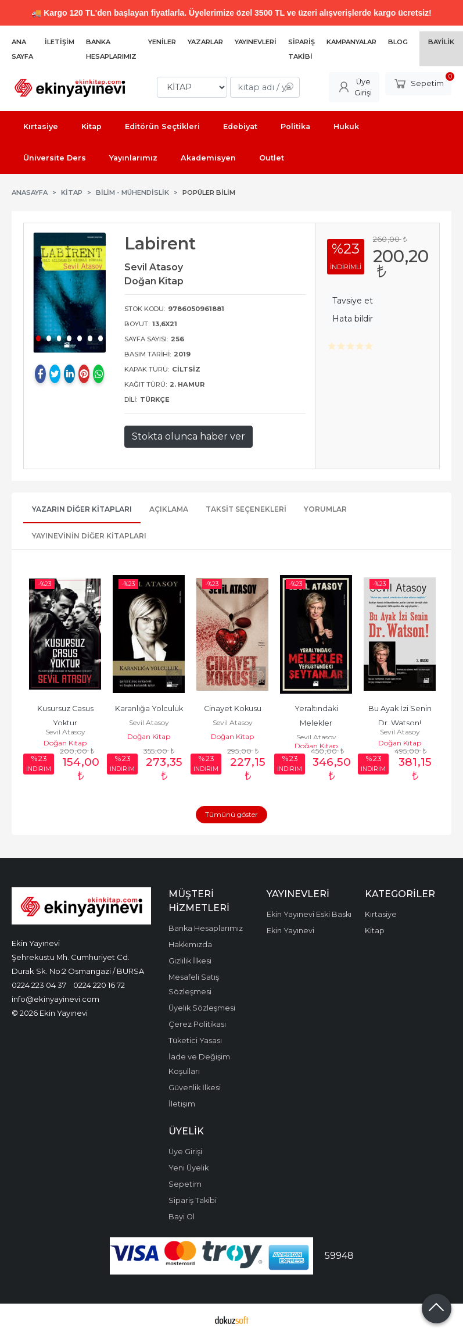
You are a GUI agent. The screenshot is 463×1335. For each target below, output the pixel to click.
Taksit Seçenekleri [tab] (246, 509)
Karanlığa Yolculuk (149, 708)
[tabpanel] (69, 292)
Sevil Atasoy (65, 731)
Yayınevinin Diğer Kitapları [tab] (89, 535)
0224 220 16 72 (99, 985)
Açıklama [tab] (168, 509)
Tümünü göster (231, 814)
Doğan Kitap (65, 742)
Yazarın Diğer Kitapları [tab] (82, 509)
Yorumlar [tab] (325, 509)
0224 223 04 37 (39, 985)
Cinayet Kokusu (232, 708)
